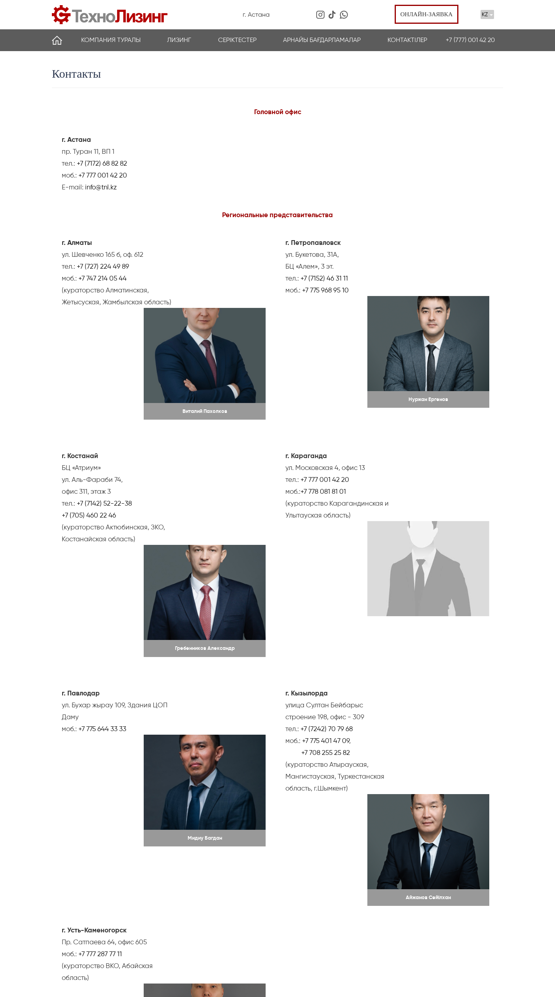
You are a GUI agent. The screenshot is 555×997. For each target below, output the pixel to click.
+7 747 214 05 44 (102, 279)
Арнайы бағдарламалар (322, 40)
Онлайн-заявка (425, 14)
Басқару (129, 912)
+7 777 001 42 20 (102, 176)
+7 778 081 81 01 (323, 418)
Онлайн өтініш (434, 956)
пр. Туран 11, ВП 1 (424, 901)
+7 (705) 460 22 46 (89, 442)
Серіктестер (237, 40)
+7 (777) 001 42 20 (470, 40)
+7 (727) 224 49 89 (103, 267)
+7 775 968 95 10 (325, 290)
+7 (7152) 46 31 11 (324, 279)
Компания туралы (111, 40)
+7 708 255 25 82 (325, 581)
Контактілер (407, 40)
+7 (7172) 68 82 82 (101, 164)
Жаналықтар (69, 912)
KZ (487, 14)
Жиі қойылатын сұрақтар (151, 935)
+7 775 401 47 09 (325, 569)
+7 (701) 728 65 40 (424, 931)
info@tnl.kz (101, 187)
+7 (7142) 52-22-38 (104, 430)
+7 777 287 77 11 (100, 685)
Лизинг (179, 40)
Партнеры (65, 935)
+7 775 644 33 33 (102, 558)
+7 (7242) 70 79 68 (326, 558)
